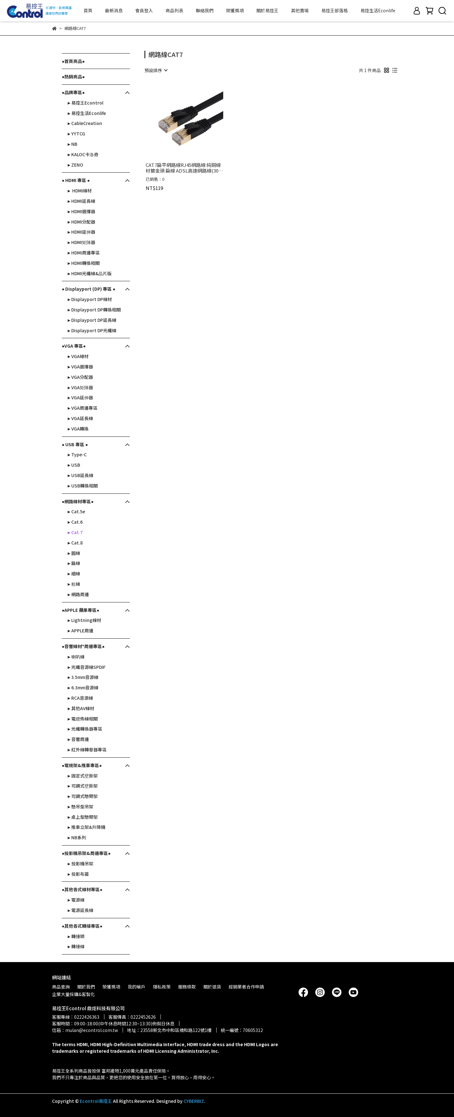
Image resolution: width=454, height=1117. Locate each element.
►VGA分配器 (80, 377)
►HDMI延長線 (81, 201)
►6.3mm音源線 (82, 687)
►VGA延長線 (80, 418)
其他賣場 (300, 10)
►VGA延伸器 (80, 397)
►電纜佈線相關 (82, 718)
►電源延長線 (80, 910)
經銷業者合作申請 (246, 986)
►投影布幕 (78, 874)
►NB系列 (76, 837)
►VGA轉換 (78, 428)
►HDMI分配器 (81, 222)
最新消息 (114, 10)
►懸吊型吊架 (80, 806)
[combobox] (155, 70)
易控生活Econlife (377, 10)
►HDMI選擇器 (81, 211)
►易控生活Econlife (86, 113)
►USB (73, 465)
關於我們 (86, 986)
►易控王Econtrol (85, 103)
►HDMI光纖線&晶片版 (89, 273)
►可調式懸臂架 (82, 796)
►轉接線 (75, 946)
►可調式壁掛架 (82, 786)
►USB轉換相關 (82, 485)
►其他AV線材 (80, 708)
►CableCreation (84, 123)
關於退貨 (212, 986)
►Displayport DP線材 (89, 299)
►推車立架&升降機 (86, 827)
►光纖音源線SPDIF (86, 667)
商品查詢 (61, 986)
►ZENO (75, 165)
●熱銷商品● (73, 76)
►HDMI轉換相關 (83, 263)
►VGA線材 (78, 356)
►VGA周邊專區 (82, 408)
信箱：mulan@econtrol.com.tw (85, 1030)
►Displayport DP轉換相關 (94, 309)
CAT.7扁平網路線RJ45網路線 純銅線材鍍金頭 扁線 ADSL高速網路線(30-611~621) (183, 168)
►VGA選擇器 (80, 366)
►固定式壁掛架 (82, 775)
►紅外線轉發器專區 (87, 749)
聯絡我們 (204, 10)
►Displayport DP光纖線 (91, 330)
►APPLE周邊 (80, 630)
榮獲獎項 (235, 10)
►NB (72, 144)
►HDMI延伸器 (81, 232)
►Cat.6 (75, 522)
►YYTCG (76, 133)
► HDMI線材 (79, 190)
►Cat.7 (75, 532)
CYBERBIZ (193, 1101)
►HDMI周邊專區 (83, 252)
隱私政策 (162, 986)
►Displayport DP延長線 (91, 320)
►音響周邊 (78, 739)
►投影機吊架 (80, 863)
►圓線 (73, 553)
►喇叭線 (75, 656)
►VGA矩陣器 (80, 387)
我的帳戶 (136, 986)
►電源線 (75, 900)
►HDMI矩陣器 (81, 242)
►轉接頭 (75, 936)
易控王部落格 (334, 10)
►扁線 (73, 563)
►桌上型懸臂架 (82, 817)
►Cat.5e (76, 511)
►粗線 (73, 584)
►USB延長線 (80, 475)
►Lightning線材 (84, 620)
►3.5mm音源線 (82, 677)
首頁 (88, 10)
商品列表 (174, 10)
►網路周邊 (78, 594)
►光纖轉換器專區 (84, 729)
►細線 (73, 573)
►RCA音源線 (80, 698)
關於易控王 (267, 10)
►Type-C (77, 454)
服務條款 (187, 986)
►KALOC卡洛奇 (82, 154)
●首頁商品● (73, 61)
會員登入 (144, 10)
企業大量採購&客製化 (73, 994)
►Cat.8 (75, 542)
